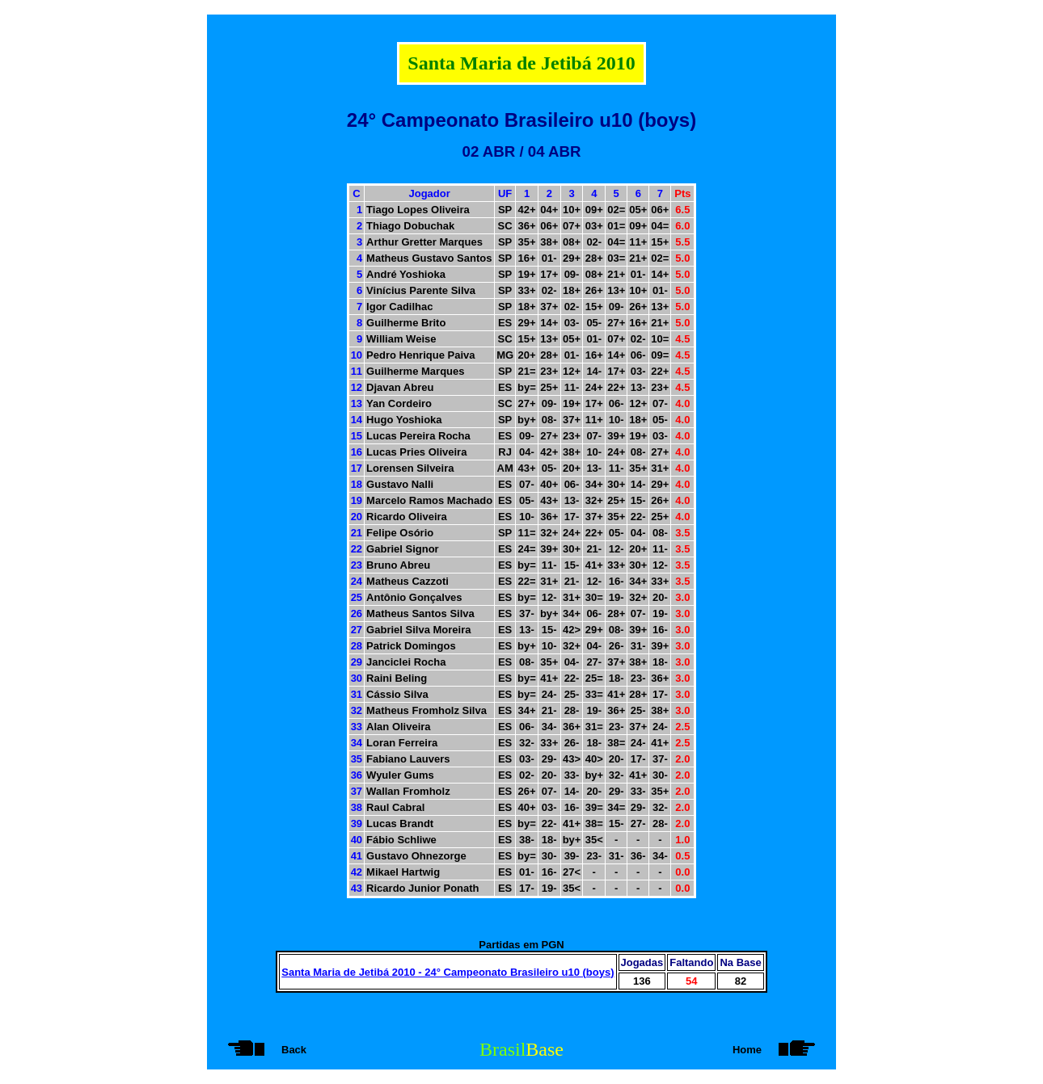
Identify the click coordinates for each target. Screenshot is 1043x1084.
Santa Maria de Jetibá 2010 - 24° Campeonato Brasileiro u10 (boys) (447, 972)
